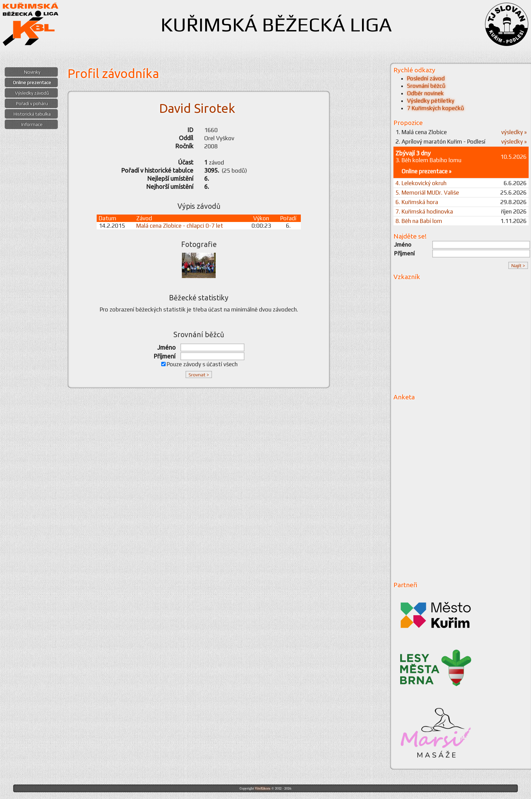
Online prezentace (32, 82)
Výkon (261, 218)
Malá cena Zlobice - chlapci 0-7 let (179, 225)
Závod (144, 218)
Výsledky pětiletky (430, 100)
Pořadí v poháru (32, 103)
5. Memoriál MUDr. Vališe (427, 192)
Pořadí (288, 218)
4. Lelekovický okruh (420, 183)
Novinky (32, 72)
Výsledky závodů (32, 93)
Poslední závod (426, 78)
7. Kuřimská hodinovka (424, 211)
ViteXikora (262, 788)
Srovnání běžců (426, 85)
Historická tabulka (32, 114)
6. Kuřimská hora (416, 202)
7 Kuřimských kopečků (435, 108)
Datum (107, 218)
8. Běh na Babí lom (418, 221)
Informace (32, 124)
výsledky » (514, 132)
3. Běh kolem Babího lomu (428, 160)
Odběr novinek (425, 93)
